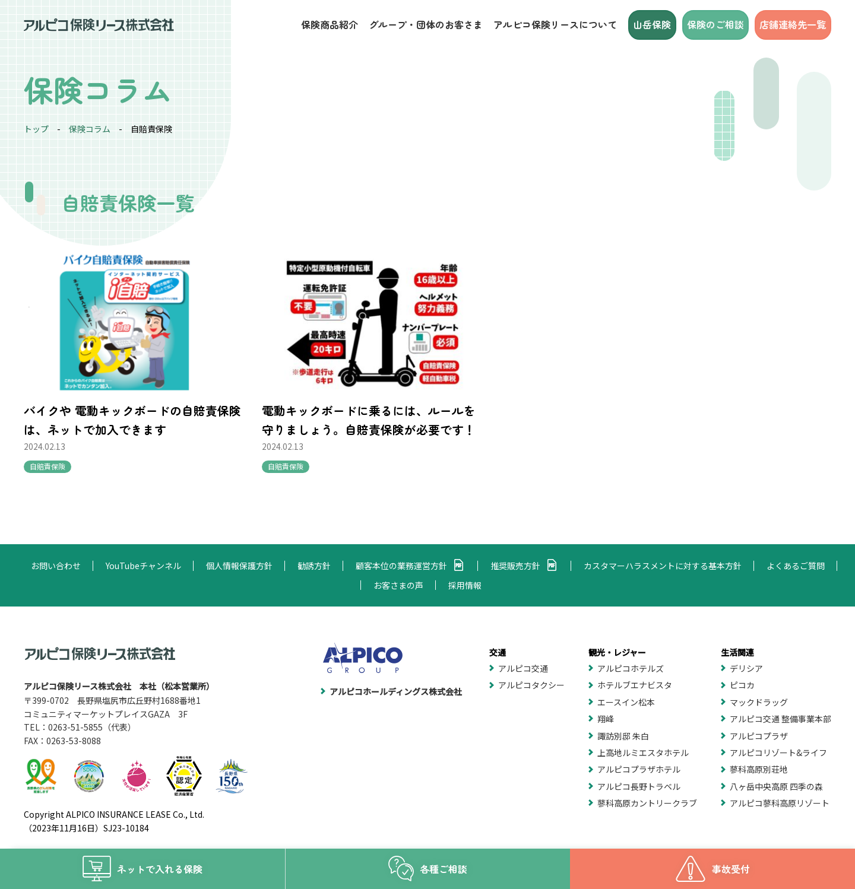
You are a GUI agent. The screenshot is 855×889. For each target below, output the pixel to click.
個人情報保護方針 (239, 566)
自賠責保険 (47, 447)
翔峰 (605, 719)
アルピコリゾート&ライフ (778, 752)
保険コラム (89, 129)
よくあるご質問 (796, 566)
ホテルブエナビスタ (634, 685)
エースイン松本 (626, 702)
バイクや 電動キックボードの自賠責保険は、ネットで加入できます (114, 400)
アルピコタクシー (531, 685)
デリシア (746, 668)
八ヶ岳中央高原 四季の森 (776, 786)
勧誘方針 (314, 566)
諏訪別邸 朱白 (623, 736)
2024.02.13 (44, 427)
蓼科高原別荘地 (759, 769)
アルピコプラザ (759, 736)
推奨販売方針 (515, 566)
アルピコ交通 (523, 668)
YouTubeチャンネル (143, 566)
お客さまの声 (398, 585)
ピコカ (742, 685)
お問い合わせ (56, 566)
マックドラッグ (759, 702)
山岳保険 (653, 24)
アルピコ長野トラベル (638, 786)
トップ (36, 129)
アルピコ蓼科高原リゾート (779, 803)
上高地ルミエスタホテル (643, 752)
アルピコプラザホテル (638, 769)
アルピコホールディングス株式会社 (396, 691)
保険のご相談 (716, 24)
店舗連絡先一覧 (793, 24)
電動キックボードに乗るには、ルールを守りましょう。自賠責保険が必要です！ (324, 409)
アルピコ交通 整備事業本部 (780, 719)
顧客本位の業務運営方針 (401, 566)
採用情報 (465, 585)
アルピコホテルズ (630, 668)
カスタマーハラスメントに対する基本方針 (663, 566)
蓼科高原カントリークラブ (647, 803)
